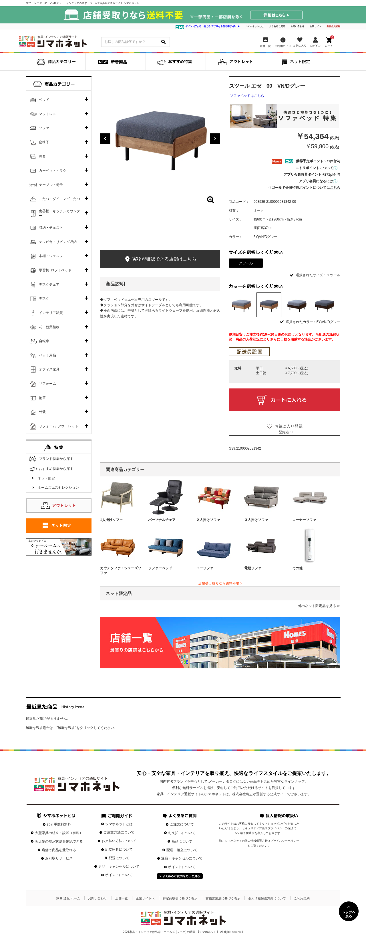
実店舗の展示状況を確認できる (59, 841)
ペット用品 (47, 355)
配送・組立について (181, 850)
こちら (335, 188)
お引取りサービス (59, 858)
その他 (297, 568)
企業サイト (315, 26)
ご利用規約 (302, 898)
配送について (119, 858)
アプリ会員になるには (318, 181)
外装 (42, 412)
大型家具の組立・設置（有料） (59, 833)
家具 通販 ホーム (68, 898)
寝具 (42, 157)
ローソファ (204, 568)
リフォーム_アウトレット (59, 426)
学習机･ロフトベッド (55, 270)
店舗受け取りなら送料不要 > (220, 584)
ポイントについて (119, 875)
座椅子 (44, 142)
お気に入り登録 (288, 426)
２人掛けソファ (208, 520)
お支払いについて (182, 833)
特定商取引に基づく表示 (180, 898)
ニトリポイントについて (316, 168)
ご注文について (182, 824)
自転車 (44, 341)
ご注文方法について (119, 832)
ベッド (44, 100)
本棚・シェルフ (51, 256)
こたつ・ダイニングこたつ (59, 199)
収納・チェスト (51, 228)
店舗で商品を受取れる (59, 850)
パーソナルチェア (162, 520)
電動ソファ (252, 568)
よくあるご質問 (277, 26)
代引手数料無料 (59, 824)
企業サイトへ (145, 898)
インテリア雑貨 (51, 313)
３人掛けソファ (256, 520)
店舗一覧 (121, 898)
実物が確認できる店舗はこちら (160, 259)
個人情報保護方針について (267, 898)
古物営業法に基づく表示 (223, 898)
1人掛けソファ (111, 520)
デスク (44, 298)
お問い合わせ (297, 26)
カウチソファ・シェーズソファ (120, 570)
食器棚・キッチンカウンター (59, 213)
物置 (42, 398)
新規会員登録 (333, 26)
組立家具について (119, 849)
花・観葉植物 (49, 327)
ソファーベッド (160, 568)
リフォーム (47, 384)
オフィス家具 (49, 369)
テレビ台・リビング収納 (58, 242)
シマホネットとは (254, 26)
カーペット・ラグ (52, 171)
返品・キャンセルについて (119, 867)
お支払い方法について (119, 841)
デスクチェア (49, 284)
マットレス (47, 114)
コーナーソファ (304, 520)
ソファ (44, 128)
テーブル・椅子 (51, 185)
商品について (182, 841)
